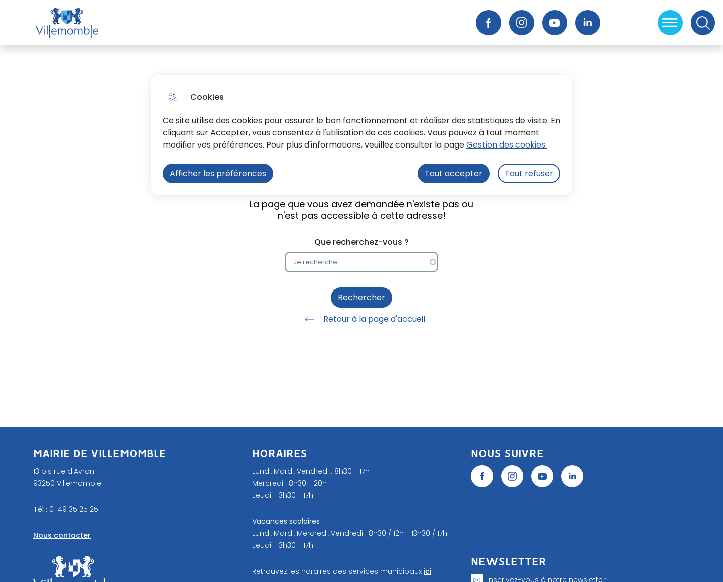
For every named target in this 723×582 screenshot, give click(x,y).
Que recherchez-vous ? (361, 242)
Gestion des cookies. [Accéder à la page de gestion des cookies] (506, 145)
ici (427, 571)
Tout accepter (454, 173)
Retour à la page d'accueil (361, 319)
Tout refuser (529, 173)
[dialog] (361, 135)
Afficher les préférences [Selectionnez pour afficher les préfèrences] (218, 173)
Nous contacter (62, 535)
